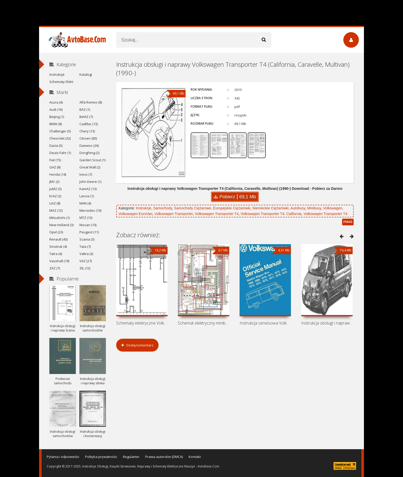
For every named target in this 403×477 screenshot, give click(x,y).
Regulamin (131, 456)
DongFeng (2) (89, 152)
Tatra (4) (55, 253)
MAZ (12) (55, 210)
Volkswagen (332, 208)
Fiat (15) (55, 160)
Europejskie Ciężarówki (232, 208)
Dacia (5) (55, 145)
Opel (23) (56, 232)
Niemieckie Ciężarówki (270, 208)
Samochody (162, 208)
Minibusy (314, 208)
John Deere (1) (90, 181)
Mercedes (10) (90, 210)
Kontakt (195, 456)
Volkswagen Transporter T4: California (271, 214)
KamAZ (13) (88, 188)
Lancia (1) (86, 196)
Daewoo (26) (89, 145)
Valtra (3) (86, 253)
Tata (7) (85, 246)
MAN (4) (85, 203)
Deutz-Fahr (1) (60, 152)
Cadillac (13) (88, 124)
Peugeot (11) (89, 232)
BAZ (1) (84, 109)
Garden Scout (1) (92, 160)
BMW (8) (55, 124)
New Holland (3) (61, 225)
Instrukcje (143, 208)
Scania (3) (86, 239)
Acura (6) (56, 102)
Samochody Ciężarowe (192, 208)
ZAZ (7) (54, 268)
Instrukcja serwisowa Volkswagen (265, 323)
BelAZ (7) (86, 116)
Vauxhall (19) (59, 261)
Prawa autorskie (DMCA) (164, 456)
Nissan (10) (87, 225)
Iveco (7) (85, 174)
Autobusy (297, 208)
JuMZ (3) (55, 188)
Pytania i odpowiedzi (63, 456)
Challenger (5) (60, 131)
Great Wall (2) (89, 167)
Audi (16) (55, 109)
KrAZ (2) (55, 196)
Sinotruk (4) (58, 246)
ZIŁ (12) (84, 268)
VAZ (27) (85, 261)
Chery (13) (87, 131)
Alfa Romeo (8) (90, 102)
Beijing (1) (56, 116)
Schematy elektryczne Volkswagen (142, 323)
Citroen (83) (88, 138)
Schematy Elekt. (61, 81)
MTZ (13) (85, 217)
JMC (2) (54, 181)
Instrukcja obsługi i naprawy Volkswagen (327, 323)
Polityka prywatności (101, 456)
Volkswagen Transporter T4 (217, 214)
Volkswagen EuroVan (135, 214)
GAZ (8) (54, 167)
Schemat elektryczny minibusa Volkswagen (203, 323)
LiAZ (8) (54, 203)
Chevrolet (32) (60, 138)
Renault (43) (58, 239)
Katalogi (85, 74)
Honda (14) (57, 174)
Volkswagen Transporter (173, 214)
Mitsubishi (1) (59, 217)
